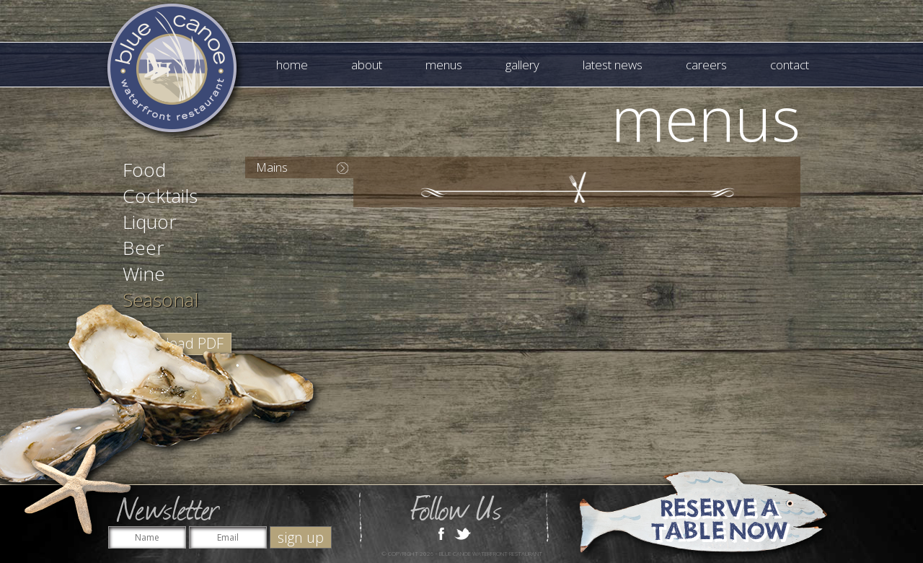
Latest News (612, 64)
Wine (144, 274)
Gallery (522, 64)
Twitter (463, 532)
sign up (301, 537)
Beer (143, 248)
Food (144, 170)
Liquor (150, 222)
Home (292, 64)
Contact (789, 64)
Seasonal (160, 300)
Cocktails (160, 196)
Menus (443, 64)
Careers (706, 64)
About (366, 64)
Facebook (441, 532)
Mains (272, 167)
